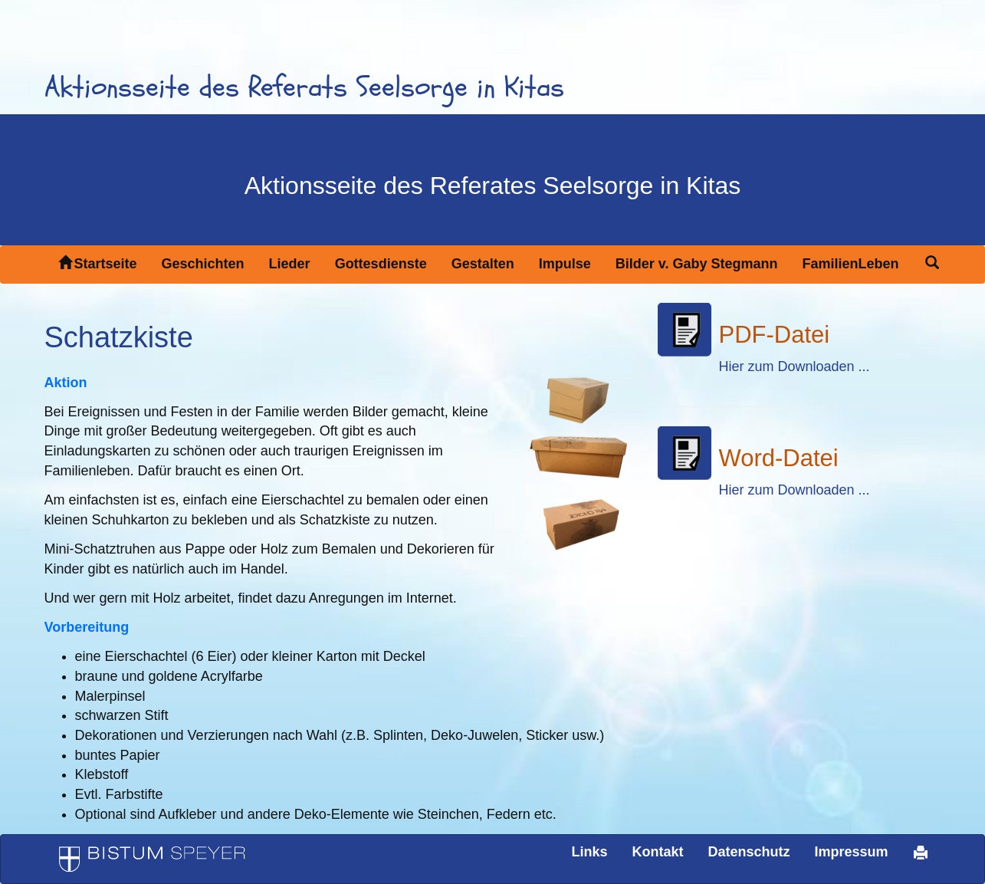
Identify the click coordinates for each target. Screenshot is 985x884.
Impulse (565, 263)
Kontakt (657, 851)
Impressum (851, 851)
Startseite (97, 263)
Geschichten (203, 263)
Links (589, 851)
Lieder (289, 263)
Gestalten (482, 263)
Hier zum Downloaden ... (794, 366)
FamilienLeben (850, 263)
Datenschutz (749, 851)
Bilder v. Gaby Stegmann (697, 263)
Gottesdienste (381, 263)
